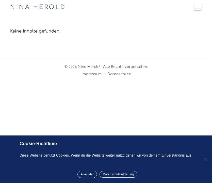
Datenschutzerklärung (118, 174)
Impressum (91, 74)
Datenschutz (119, 74)
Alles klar (87, 174)
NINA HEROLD (38, 7)
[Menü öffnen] (197, 8)
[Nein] (205, 159)
